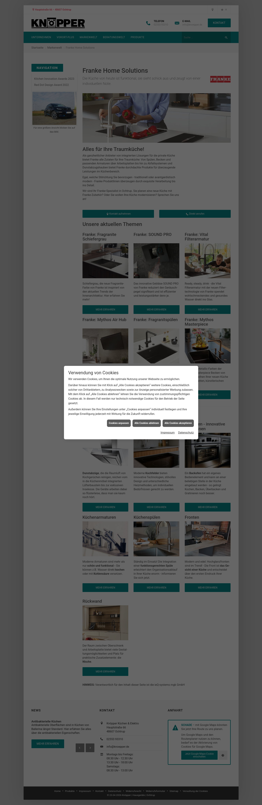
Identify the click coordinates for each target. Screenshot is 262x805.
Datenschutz (186, 432)
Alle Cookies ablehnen (146, 423)
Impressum (168, 432)
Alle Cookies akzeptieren (178, 423)
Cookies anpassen (119, 423)
